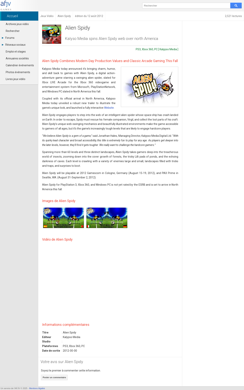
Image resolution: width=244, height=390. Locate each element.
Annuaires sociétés (17, 58)
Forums (8, 37)
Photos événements (18, 72)
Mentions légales (37, 388)
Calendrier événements (20, 65)
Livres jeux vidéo (15, 79)
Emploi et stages (16, 51)
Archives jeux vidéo (17, 24)
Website (109, 107)
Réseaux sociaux (14, 44)
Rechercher (13, 30)
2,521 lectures (233, 16)
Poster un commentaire (54, 377)
